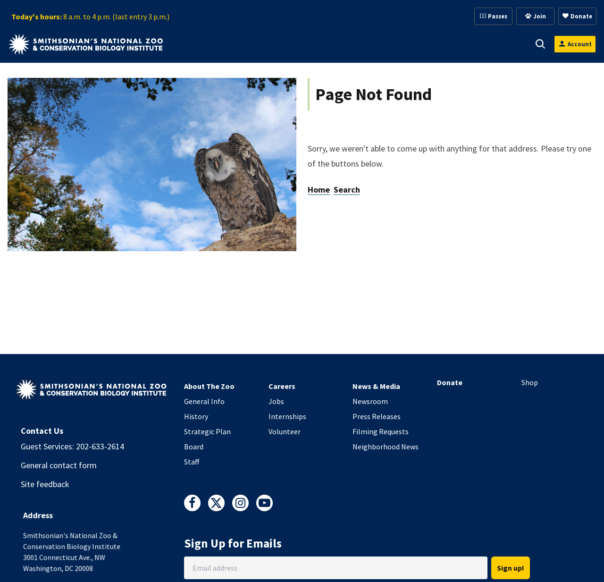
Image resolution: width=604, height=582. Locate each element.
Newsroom (370, 401)
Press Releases (376, 416)
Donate (449, 382)
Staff (191, 461)
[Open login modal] (575, 44)
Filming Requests (380, 431)
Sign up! (510, 568)
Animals (246, 44)
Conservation (486, 44)
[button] (214, 44)
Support (299, 44)
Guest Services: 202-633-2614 (72, 446)
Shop (529, 382)
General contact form (59, 465)
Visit (201, 44)
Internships (287, 416)
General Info (204, 401)
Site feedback (45, 484)
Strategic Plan (207, 431)
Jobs (276, 401)
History (196, 416)
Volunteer (284, 431)
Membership (358, 44)
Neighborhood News (385, 446)
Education (421, 44)
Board (193, 446)
